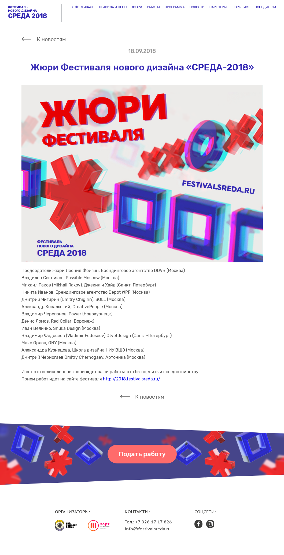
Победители (265, 7)
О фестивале (83, 7)
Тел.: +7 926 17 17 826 (148, 521)
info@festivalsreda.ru (148, 528)
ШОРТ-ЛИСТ (240, 7)
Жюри (137, 7)
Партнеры (218, 7)
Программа (175, 7)
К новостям (51, 39)
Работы (153, 7)
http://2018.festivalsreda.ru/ (131, 379)
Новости (197, 7)
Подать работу (142, 454)
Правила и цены (113, 7)
